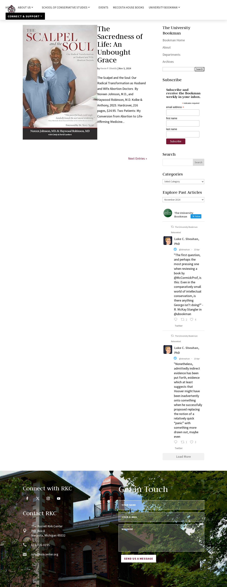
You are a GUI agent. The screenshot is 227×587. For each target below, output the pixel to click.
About (167, 47)
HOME (9, 7)
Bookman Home (174, 40)
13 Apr (197, 249)
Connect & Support (24, 16)
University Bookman (163, 7)
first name (171, 118)
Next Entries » (137, 158)
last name (171, 129)
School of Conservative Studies (64, 7)
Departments (171, 54)
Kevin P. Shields (109, 68)
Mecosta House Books (128, 7)
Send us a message (138, 558)
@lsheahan (184, 249)
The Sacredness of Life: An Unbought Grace (119, 44)
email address (175, 107)
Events (103, 7)
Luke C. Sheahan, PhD (186, 241)
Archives (168, 62)
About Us (24, 7)
